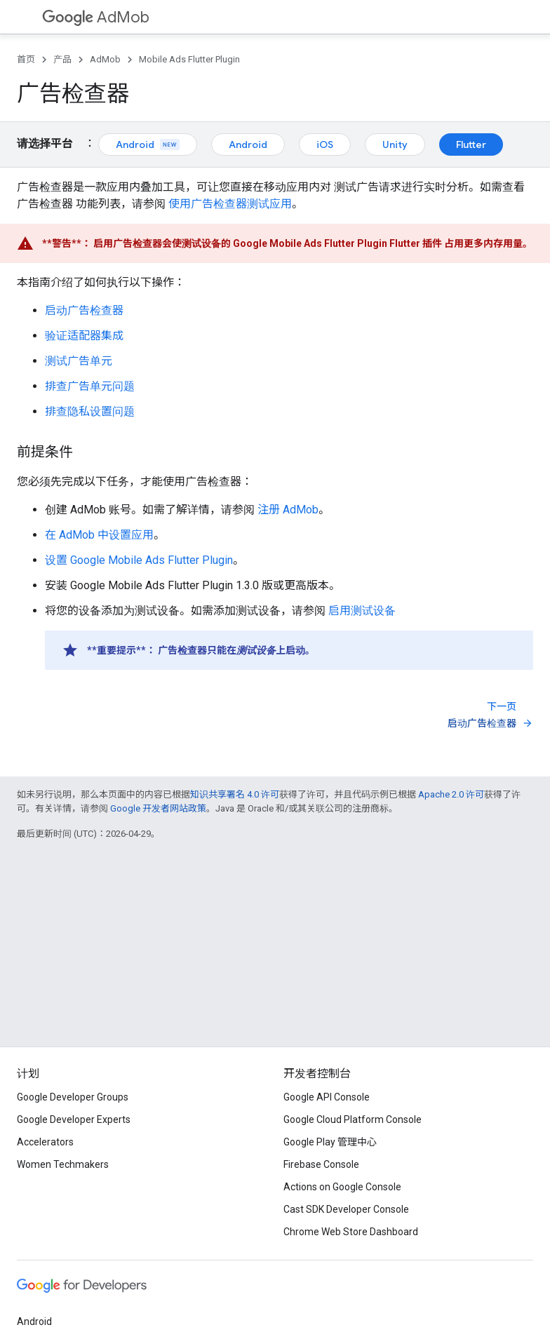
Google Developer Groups (72, 1097)
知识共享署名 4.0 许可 (234, 794)
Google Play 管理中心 (330, 1142)
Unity (395, 144)
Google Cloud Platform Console (352, 1119)
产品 (62, 59)
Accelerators (45, 1142)
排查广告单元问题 (90, 386)
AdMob (95, 17)
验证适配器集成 (84, 335)
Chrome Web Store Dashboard (350, 1231)
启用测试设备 (362, 610)
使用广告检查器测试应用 (230, 203)
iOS (324, 144)
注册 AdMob (287, 509)
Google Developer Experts (73, 1119)
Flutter (471, 144)
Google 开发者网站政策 (158, 808)
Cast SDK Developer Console (346, 1209)
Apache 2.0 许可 (451, 794)
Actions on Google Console (342, 1186)
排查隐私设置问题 (90, 411)
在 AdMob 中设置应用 (99, 534)
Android (148, 144)
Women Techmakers (63, 1164)
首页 (26, 59)
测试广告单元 (78, 361)
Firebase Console (321, 1164)
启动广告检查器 (84, 310)
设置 (139, 560)
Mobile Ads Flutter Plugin (189, 59)
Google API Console (326, 1097)
